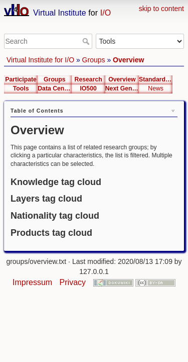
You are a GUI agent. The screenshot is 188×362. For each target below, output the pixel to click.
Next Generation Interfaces (122, 88)
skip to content (161, 9)
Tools (21, 88)
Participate (21, 79)
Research (88, 79)
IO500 (88, 88)
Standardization (155, 79)
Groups (93, 60)
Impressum (32, 282)
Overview (128, 60)
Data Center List (54, 88)
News (155, 88)
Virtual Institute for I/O (40, 60)
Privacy (73, 282)
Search (87, 41)
